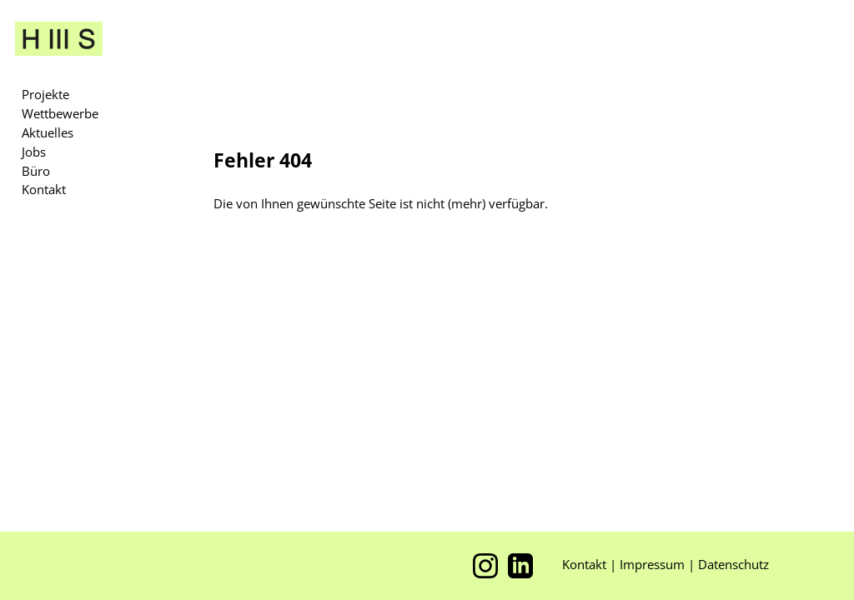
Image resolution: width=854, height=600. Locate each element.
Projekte (45, 94)
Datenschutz (733, 564)
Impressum (654, 564)
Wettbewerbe (60, 113)
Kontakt (44, 189)
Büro (36, 170)
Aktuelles (47, 132)
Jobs (34, 151)
